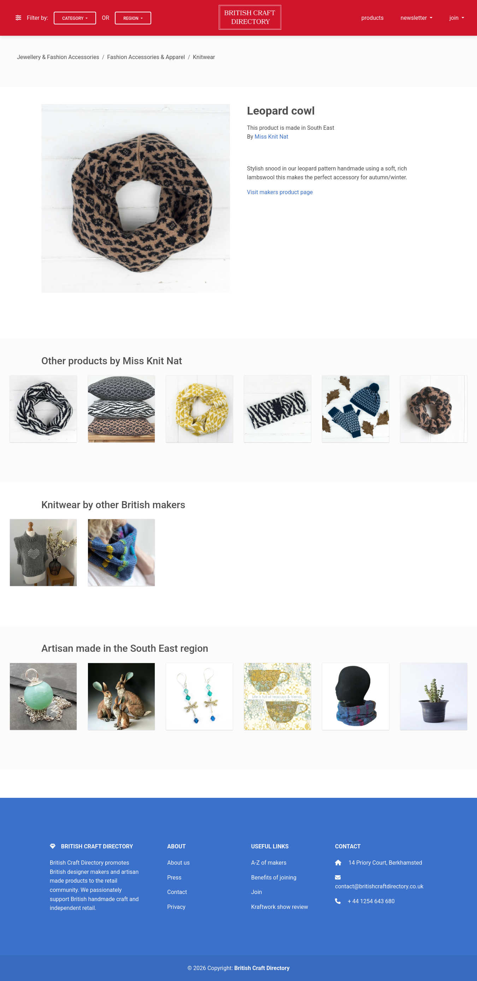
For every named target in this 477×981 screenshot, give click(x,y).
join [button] (454, 17)
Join (256, 892)
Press (174, 877)
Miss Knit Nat (271, 136)
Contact (177, 892)
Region (131, 18)
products (372, 17)
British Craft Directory (261, 968)
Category (73, 18)
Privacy (176, 907)
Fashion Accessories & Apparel (146, 57)
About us (178, 862)
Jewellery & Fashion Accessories (58, 57)
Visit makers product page (280, 192)
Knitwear (204, 57)
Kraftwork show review (279, 907)
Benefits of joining (273, 877)
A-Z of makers (269, 862)
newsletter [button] (414, 17)
